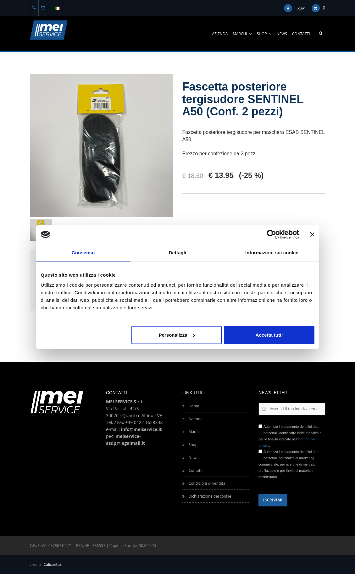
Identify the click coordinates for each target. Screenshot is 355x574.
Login (301, 8)
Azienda (220, 33)
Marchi (242, 33)
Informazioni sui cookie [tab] (271, 252)
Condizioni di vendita (203, 483)
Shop (264, 33)
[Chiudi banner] (312, 234)
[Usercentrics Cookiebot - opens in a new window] (271, 234)
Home (190, 406)
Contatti (301, 33)
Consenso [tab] (83, 252)
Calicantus (53, 564)
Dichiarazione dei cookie (206, 496)
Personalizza (177, 334)
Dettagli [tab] (177, 252)
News (282, 33)
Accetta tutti (269, 334)
